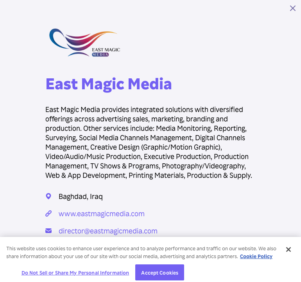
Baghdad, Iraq (81, 196)
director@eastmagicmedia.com (108, 230)
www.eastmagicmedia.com (102, 213)
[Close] (288, 251)
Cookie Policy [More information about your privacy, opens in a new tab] (256, 258)
